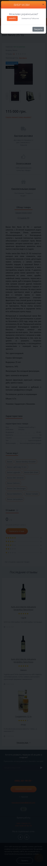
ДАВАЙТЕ (12, 18)
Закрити (38, 29)
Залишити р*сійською (30, 18)
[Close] (43, 4)
